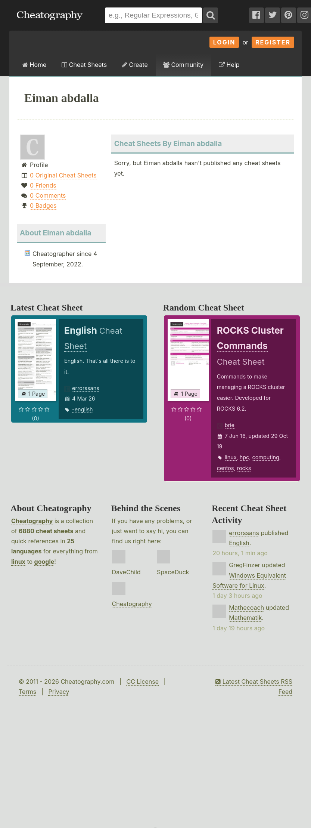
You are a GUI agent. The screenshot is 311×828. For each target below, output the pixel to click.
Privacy (58, 691)
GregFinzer (244, 565)
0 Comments (48, 195)
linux (231, 457)
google (44, 561)
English (239, 543)
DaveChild (126, 572)
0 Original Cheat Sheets (63, 175)
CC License (142, 681)
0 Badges (43, 205)
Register (272, 42)
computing (265, 457)
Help (229, 64)
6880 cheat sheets (46, 531)
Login (224, 42)
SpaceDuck (173, 572)
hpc (244, 457)
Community (183, 64)
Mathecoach (246, 607)
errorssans (85, 388)
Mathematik (245, 617)
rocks (244, 468)
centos (225, 468)
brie (229, 425)
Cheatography (32, 521)
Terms (27, 691)
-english (82, 409)
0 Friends (43, 185)
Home (34, 64)
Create (135, 64)
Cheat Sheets (84, 64)
